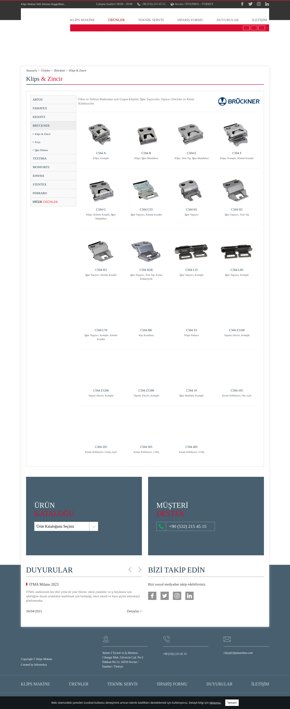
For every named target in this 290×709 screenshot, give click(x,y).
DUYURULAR (228, 20)
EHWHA (38, 175)
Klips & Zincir (43, 134)
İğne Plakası (41, 150)
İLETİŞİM (259, 20)
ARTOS (38, 99)
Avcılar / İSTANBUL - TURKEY (192, 4)
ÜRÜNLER (116, 20)
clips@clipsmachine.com (238, 652)
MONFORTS (41, 167)
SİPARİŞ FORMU (190, 20)
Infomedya (40, 664)
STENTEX (40, 184)
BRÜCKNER (41, 125)
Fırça (37, 142)
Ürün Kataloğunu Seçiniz (38, 526)
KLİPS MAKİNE (82, 20)
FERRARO (40, 193)
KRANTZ (39, 117)
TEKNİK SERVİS (151, 20)
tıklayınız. (215, 702)
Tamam (232, 702)
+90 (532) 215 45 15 (151, 4)
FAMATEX (40, 108)
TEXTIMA (40, 158)
